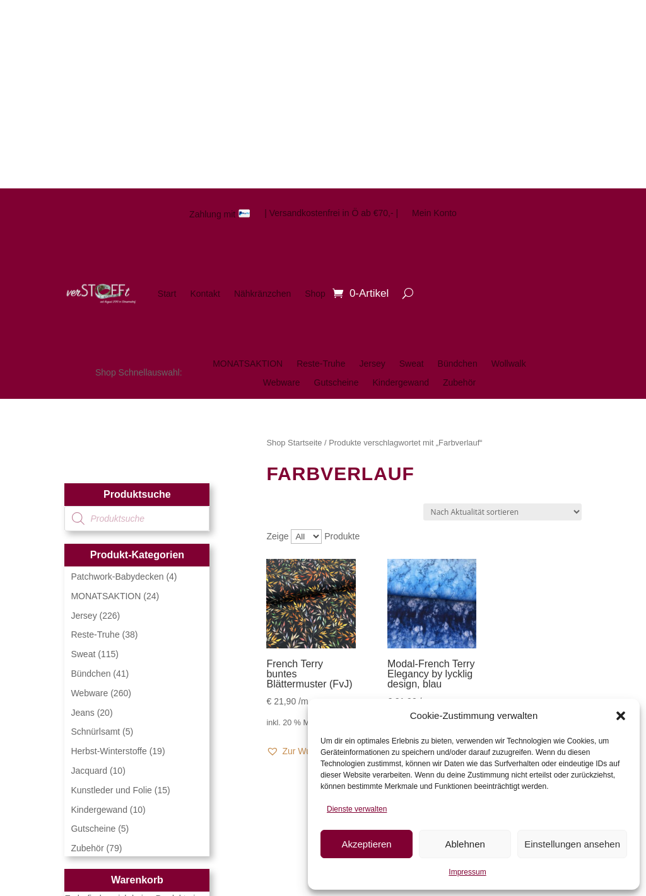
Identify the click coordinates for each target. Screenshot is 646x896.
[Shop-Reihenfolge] (502, 511)
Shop (315, 294)
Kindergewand (400, 383)
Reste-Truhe (321, 364)
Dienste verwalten (357, 809)
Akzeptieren (366, 844)
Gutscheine (336, 383)
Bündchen (458, 364)
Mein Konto (434, 213)
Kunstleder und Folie (111, 790)
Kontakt (205, 294)
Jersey (372, 364)
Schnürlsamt (95, 732)
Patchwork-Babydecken (117, 576)
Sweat (411, 364)
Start (167, 294)
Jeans (82, 713)
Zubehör (459, 383)
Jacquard (89, 771)
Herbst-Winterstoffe (108, 751)
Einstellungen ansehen (572, 844)
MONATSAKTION (248, 364)
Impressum (467, 872)
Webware (281, 383)
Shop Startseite (294, 442)
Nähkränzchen (262, 294)
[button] (620, 715)
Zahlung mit (219, 214)
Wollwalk (508, 364)
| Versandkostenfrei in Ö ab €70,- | (331, 213)
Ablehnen (464, 844)
